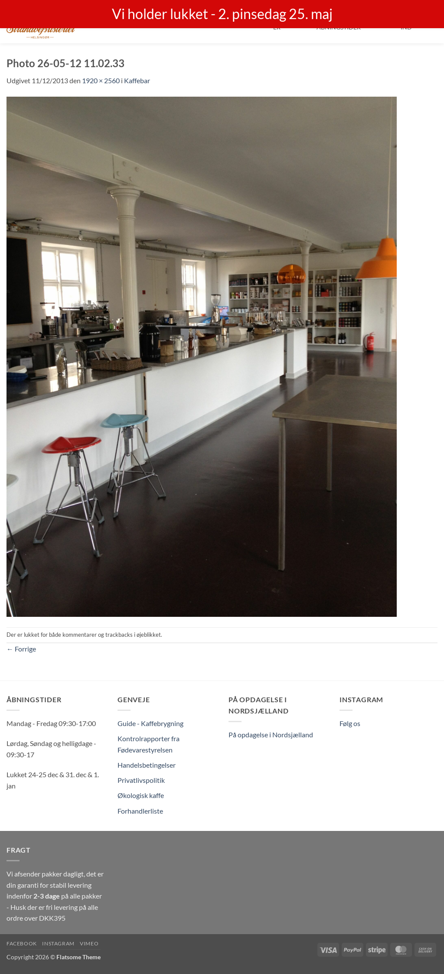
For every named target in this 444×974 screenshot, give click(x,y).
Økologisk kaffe (141, 795)
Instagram (58, 943)
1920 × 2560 (101, 80)
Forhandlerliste (140, 811)
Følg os (350, 723)
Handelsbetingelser (147, 765)
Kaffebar (137, 80)
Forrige (21, 649)
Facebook (22, 943)
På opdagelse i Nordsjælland (271, 734)
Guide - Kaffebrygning (150, 723)
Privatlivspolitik (141, 780)
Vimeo (89, 943)
